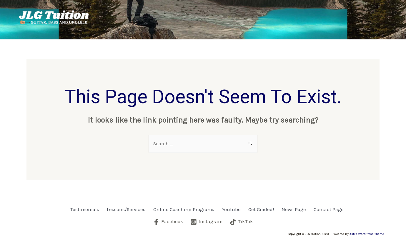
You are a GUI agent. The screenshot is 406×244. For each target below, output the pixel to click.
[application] (192, 14)
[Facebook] (168, 222)
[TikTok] (241, 222)
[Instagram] (206, 222)
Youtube (282, 13)
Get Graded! (311, 13)
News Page (348, 14)
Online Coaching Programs (234, 14)
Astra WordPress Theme (367, 233)
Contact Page (128, 26)
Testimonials (127, 13)
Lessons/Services (172, 14)
